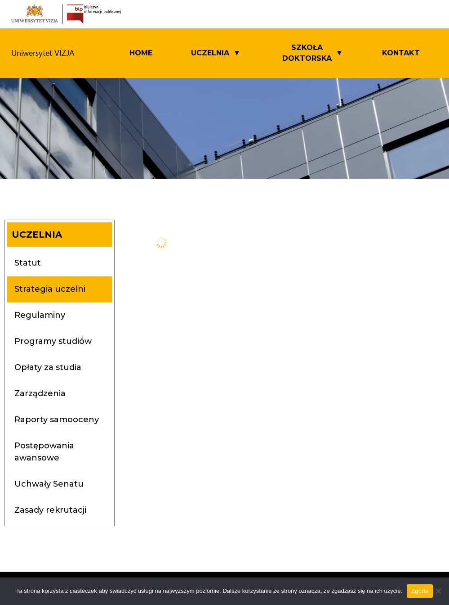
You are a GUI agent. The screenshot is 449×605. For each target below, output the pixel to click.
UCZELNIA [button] (210, 53)
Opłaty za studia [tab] (47, 367)
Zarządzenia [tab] (40, 393)
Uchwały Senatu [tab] (49, 484)
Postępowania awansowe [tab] (44, 452)
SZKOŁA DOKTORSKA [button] (307, 53)
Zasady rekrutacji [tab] (50, 510)
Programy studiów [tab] (53, 341)
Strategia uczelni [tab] (49, 289)
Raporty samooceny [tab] (56, 419)
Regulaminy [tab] (39, 315)
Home (140, 53)
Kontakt (401, 53)
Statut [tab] (27, 263)
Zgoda (419, 590)
